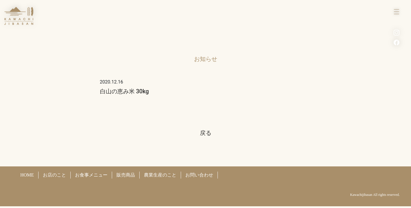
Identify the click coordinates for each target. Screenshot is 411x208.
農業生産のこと (160, 174)
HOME (27, 174)
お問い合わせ (199, 174)
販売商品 (125, 174)
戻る (205, 133)
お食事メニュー (91, 174)
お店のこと (54, 174)
